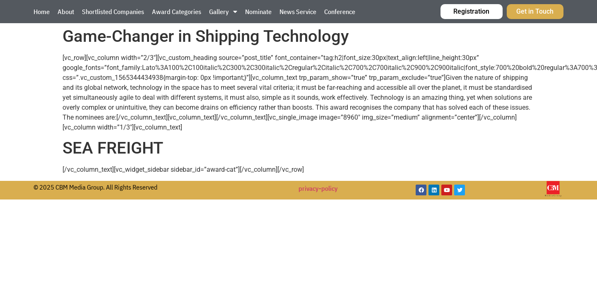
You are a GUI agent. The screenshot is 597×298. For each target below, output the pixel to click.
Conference (339, 11)
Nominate (258, 11)
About (66, 11)
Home (42, 11)
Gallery (223, 11)
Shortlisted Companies (113, 11)
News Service (297, 11)
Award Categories (176, 11)
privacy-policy (318, 188)
